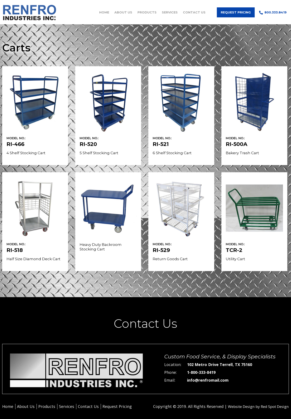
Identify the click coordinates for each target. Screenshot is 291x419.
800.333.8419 (275, 12)
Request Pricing (236, 12)
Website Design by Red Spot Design (255, 406)
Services (170, 12)
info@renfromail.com (208, 380)
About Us (123, 12)
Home (104, 12)
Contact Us (194, 12)
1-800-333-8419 (201, 372)
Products (147, 12)
